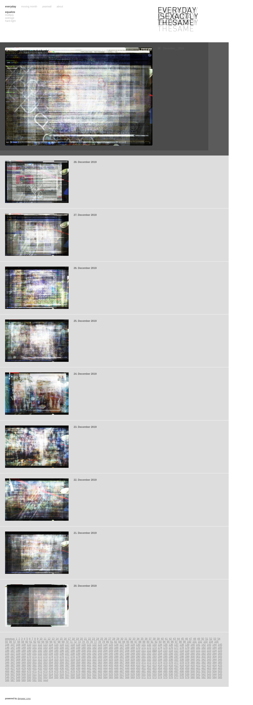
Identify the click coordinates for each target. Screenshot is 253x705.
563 (100, 677)
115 (56, 644)
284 (105, 656)
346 (7, 662)
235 (56, 653)
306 (7, 659)
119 (78, 644)
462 (204, 668)
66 (51, 641)
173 (154, 647)
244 (105, 653)
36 (146, 638)
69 (63, 641)
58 (18, 641)
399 (78, 665)
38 (154, 638)
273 (45, 656)
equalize (10, 12)
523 (100, 674)
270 (29, 656)
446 (116, 668)
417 (176, 665)
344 (214, 659)
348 (18, 662)
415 (165, 665)
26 (105, 638)
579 (187, 677)
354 (51, 662)
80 (107, 641)
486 (116, 671)
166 (116, 647)
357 (67, 662)
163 (100, 647)
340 (193, 659)
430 (29, 668)
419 (187, 665)
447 (122, 668)
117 (67, 644)
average (9, 18)
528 (127, 674)
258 (182, 653)
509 (23, 674)
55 (6, 641)
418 (182, 665)
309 (23, 659)
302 (204, 656)
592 (40, 680)
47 (190, 638)
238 (73, 653)
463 (209, 668)
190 (29, 650)
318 (73, 659)
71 (71, 641)
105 (216, 641)
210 (138, 650)
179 (187, 647)
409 (133, 665)
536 (171, 674)
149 (23, 647)
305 (220, 656)
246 (116, 653)
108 (18, 644)
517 (67, 674)
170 (138, 647)
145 (220, 644)
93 (160, 641)
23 (93, 638)
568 (127, 677)
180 (193, 647)
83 (119, 641)
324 (105, 659)
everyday (10, 6)
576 (171, 677)
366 (116, 662)
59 (22, 641)
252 (149, 653)
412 (149, 665)
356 (62, 662)
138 (182, 644)
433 (45, 668)
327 (122, 659)
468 (18, 671)
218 (182, 650)
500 (193, 671)
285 (111, 656)
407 (122, 665)
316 (62, 659)
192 (40, 650)
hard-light (10, 20)
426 (7, 668)
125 (111, 644)
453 (154, 668)
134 (160, 644)
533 (154, 674)
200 (84, 650)
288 (127, 656)
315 (56, 659)
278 (73, 656)
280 (84, 656)
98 (180, 641)
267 (13, 656)
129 (133, 644)
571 (143, 677)
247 (122, 653)
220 (193, 650)
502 (204, 671)
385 (220, 662)
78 (99, 641)
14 (57, 638)
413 (154, 665)
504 (214, 671)
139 (187, 644)
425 (220, 665)
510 (29, 674)
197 (67, 650)
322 (94, 659)
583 (209, 677)
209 (133, 650)
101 (194, 641)
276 (62, 656)
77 (95, 641)
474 (51, 671)
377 (176, 662)
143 (209, 644)
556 (62, 677)
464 (214, 668)
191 (34, 650)
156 (62, 647)
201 (89, 650)
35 (142, 638)
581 (198, 677)
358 (73, 662)
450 (138, 668)
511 (34, 674)
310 (29, 659)
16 (65, 638)
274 (51, 656)
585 (220, 677)
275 (56, 656)
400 (84, 665)
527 (122, 674)
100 (189, 641)
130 (138, 644)
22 (89, 638)
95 (168, 641)
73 (79, 641)
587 (13, 680)
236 (62, 653)
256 (171, 653)
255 (165, 653)
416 (171, 665)
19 (77, 638)
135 (165, 644)
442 (94, 668)
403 (100, 665)
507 (13, 674)
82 (115, 641)
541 (198, 674)
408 (127, 665)
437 (67, 668)
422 (204, 665)
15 (61, 638)
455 (165, 668)
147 (13, 647)
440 (84, 668)
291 (143, 656)
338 (182, 659)
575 (165, 677)
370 (138, 662)
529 (133, 674)
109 (23, 644)
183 (209, 647)
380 (193, 662)
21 (85, 638)
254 (160, 653)
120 (84, 644)
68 (59, 641)
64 (42, 641)
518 (73, 674)
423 (209, 665)
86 (131, 641)
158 (73, 647)
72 (75, 641)
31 (125, 638)
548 (18, 677)
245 (111, 653)
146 (7, 647)
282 (94, 656)
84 (123, 641)
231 (34, 653)
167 (122, 647)
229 (23, 653)
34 (138, 638)
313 (45, 659)
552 (40, 677)
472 (40, 671)
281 (89, 656)
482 (94, 671)
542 (204, 674)
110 (29, 644)
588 (18, 680)
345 (220, 659)
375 (165, 662)
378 (182, 662)
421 (198, 665)
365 (111, 662)
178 (182, 647)
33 (134, 638)
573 (154, 677)
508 (18, 674)
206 (116, 650)
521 (89, 674)
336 (171, 659)
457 (176, 668)
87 (135, 641)
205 (111, 650)
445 (111, 668)
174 (160, 647)
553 (45, 677)
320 (84, 659)
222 (204, 650)
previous (10, 638)
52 (210, 638)
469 (23, 671)
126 (116, 644)
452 (149, 668)
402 (94, 665)
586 (7, 680)
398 (73, 665)
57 (14, 641)
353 (45, 662)
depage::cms (24, 698)
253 (154, 653)
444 (105, 668)
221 (198, 650)
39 (158, 638)
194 (51, 650)
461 (198, 668)
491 (143, 671)
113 (45, 644)
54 (218, 638)
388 (18, 665)
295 (165, 656)
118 (73, 644)
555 (56, 677)
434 (51, 668)
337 (176, 659)
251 (143, 653)
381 (198, 662)
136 (171, 644)
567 (122, 677)
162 (94, 647)
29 (117, 638)
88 (139, 641)
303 (209, 656)
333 (154, 659)
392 (40, 665)
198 (73, 650)
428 (18, 668)
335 (165, 659)
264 (214, 653)
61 (30, 641)
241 (89, 653)
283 (100, 656)
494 (160, 671)
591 (34, 680)
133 (154, 644)
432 (40, 668)
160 (84, 647)
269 (23, 656)
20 (81, 638)
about (60, 6)
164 (105, 647)
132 (149, 644)
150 (29, 647)
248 (127, 653)
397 (67, 665)
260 (193, 653)
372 (149, 662)
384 (214, 662)
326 (116, 659)
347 (13, 662)
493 (154, 671)
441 (89, 668)
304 (214, 656)
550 (29, 677)
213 (154, 650)
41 (166, 638)
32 (130, 638)
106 (7, 644)
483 (100, 671)
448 (127, 668)
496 (171, 671)
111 (34, 644)
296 (171, 656)
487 (122, 671)
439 (78, 668)
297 (176, 656)
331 (143, 659)
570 (138, 677)
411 (143, 665)
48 (194, 638)
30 (121, 638)
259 (187, 653)
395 (56, 665)
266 (7, 656)
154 (51, 647)
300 (193, 656)
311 (34, 659)
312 (40, 659)
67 (55, 641)
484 (105, 671)
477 (67, 671)
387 (13, 665)
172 (149, 647)
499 (187, 671)
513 (45, 674)
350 (29, 662)
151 (34, 647)
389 (23, 665)
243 (100, 653)
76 (91, 641)
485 (111, 671)
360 (84, 662)
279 (78, 656)
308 (18, 659)
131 (143, 644)
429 (23, 668)
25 (101, 638)
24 (97, 638)
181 (198, 647)
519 (78, 674)
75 (87, 641)
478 (73, 671)
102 (200, 641)
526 (116, 674)
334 (160, 659)
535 (165, 674)
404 (105, 665)
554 (51, 677)
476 (62, 671)
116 (62, 644)
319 (78, 659)
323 (100, 659)
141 (198, 644)
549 (23, 677)
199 (78, 650)
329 (133, 659)
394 (51, 665)
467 (13, 671)
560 (84, 677)
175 (165, 647)
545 (220, 674)
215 (165, 650)
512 (40, 674)
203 (100, 650)
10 (41, 638)
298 (182, 656)
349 (23, 662)
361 (89, 662)
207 (122, 650)
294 (160, 656)
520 (84, 674)
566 (116, 677)
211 (143, 650)
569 (133, 677)
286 (116, 656)
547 (13, 677)
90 (148, 641)
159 (78, 647)
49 (198, 638)
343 (209, 659)
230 (29, 653)
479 (78, 671)
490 (138, 671)
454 (160, 668)
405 (111, 665)
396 (62, 665)
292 (149, 656)
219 (187, 650)
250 (138, 653)
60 (26, 641)
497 (176, 671)
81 (111, 641)
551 (34, 677)
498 (182, 671)
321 (89, 659)
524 (105, 674)
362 (94, 662)
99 (184, 641)
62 (34, 641)
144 (214, 644)
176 (171, 647)
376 (171, 662)
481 (89, 671)
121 (89, 644)
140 (193, 644)
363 (100, 662)
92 (156, 641)
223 (209, 650)
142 (204, 644)
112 (40, 644)
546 (7, 677)
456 (171, 668)
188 (18, 650)
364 (105, 662)
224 (214, 650)
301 (198, 656)
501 (198, 671)
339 (187, 659)
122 (94, 644)
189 (23, 650)
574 (160, 677)
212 (149, 650)
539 (187, 674)
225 (220, 650)
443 (100, 668)
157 (67, 647)
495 (165, 671)
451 (143, 668)
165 (111, 647)
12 (49, 638)
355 (56, 662)
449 (133, 668)
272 (40, 656)
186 (7, 650)
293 (154, 656)
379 (187, 662)
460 (193, 668)
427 (13, 668)
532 (149, 674)
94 (164, 641)
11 (45, 638)
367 (122, 662)
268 (18, 656)
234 (51, 653)
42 (170, 638)
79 (103, 641)
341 (198, 659)
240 (84, 653)
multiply (9, 15)
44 (178, 638)
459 (187, 668)
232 (40, 653)
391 (34, 665)
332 (149, 659)
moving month (29, 6)
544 (214, 674)
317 (67, 659)
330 (138, 659)
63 (38, 641)
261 (198, 653)
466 (7, 671)
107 (13, 644)
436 (62, 668)
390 (29, 665)
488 (127, 671)
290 (138, 656)
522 (94, 674)
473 (45, 671)
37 (150, 638)
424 (214, 665)
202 (94, 650)
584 (214, 677)
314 (51, 659)
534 (160, 674)
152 (40, 647)
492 (149, 671)
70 (67, 641)
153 (45, 647)
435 (56, 668)
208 (127, 650)
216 (171, 650)
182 (204, 647)
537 (176, 674)
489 (133, 671)
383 (209, 662)
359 (78, 662)
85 (127, 641)
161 (89, 647)
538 (182, 674)
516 (62, 674)
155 (56, 647)
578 (182, 677)
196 (62, 650)
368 (127, 662)
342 (204, 659)
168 (127, 647)
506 (7, 674)
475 (56, 671)
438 (73, 668)
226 (7, 653)
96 (172, 641)
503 (209, 671)
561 (89, 677)
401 (89, 665)
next (45, 680)
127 (122, 644)
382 (204, 662)
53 (214, 638)
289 (133, 656)
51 (206, 638)
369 (133, 662)
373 (154, 662)
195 (56, 650)
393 (45, 665)
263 (209, 653)
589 (23, 680)
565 (111, 677)
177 (176, 647)
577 (176, 677)
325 (111, 659)
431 (34, 668)
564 (105, 677)
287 (122, 656)
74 (83, 641)
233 (45, 653)
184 (214, 647)
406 (116, 665)
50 (202, 638)
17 (69, 638)
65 (47, 641)
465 (220, 668)
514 (51, 674)
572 (149, 677)
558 (73, 677)
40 (162, 638)
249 (133, 653)
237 (67, 653)
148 (18, 647)
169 (133, 647)
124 (105, 644)
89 (143, 641)
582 (204, 677)
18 (73, 638)
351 (34, 662)
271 (34, 656)
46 (186, 638)
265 (220, 653)
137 (176, 644)
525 (111, 674)
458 (182, 668)
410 (138, 665)
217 (176, 650)
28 (113, 638)
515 (56, 674)
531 (143, 674)
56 (10, 641)
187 (13, 650)
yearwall (46, 6)
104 (211, 641)
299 (187, 656)
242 (94, 653)
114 (51, 644)
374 (160, 662)
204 (105, 650)
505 (220, 671)
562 (94, 677)
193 (45, 650)
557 (67, 677)
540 (193, 674)
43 (174, 638)
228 (18, 653)
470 (29, 671)
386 (7, 665)
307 (13, 659)
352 (40, 662)
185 (220, 647)
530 (138, 674)
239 (78, 653)
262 (204, 653)
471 (34, 671)
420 (193, 665)
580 (193, 677)
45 (182, 638)
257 (176, 653)
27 (109, 638)
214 (160, 650)
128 (127, 644)
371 (143, 662)
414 (160, 665)
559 (78, 677)
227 (13, 653)
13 (53, 638)
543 (209, 674)
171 (143, 647)
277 (67, 656)
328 (127, 659)
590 (29, 680)
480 (84, 671)
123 (100, 644)
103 (205, 641)
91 (152, 641)
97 (176, 641)
